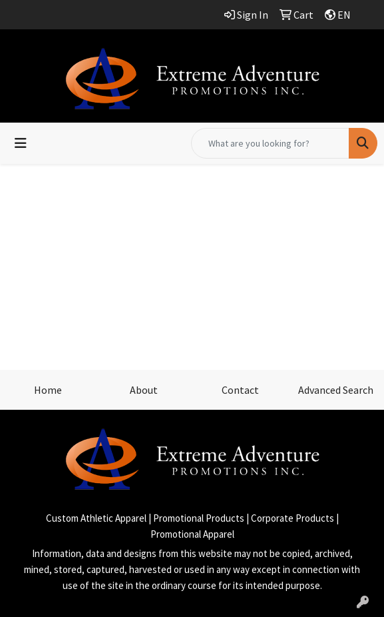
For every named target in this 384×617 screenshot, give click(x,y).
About (144, 389)
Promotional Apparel (192, 534)
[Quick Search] (270, 143)
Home (48, 389)
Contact (240, 389)
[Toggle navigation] (21, 143)
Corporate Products (292, 518)
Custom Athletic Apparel (96, 518)
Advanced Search (335, 389)
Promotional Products (198, 518)
